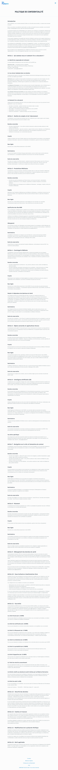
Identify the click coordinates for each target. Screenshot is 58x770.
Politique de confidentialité (29, 763)
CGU (29, 765)
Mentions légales (29, 760)
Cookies (29, 758)
